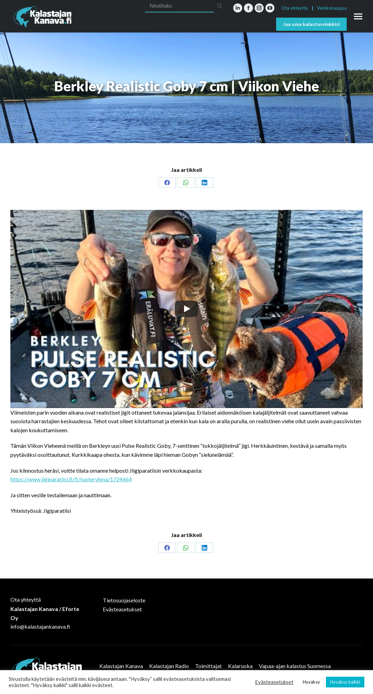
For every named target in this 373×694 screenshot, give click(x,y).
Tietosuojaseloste (124, 600)
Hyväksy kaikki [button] (345, 682)
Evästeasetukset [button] (274, 682)
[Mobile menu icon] (358, 16)
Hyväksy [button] (311, 682)
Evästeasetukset (122, 609)
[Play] (186, 308)
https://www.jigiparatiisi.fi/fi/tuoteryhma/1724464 (71, 479)
